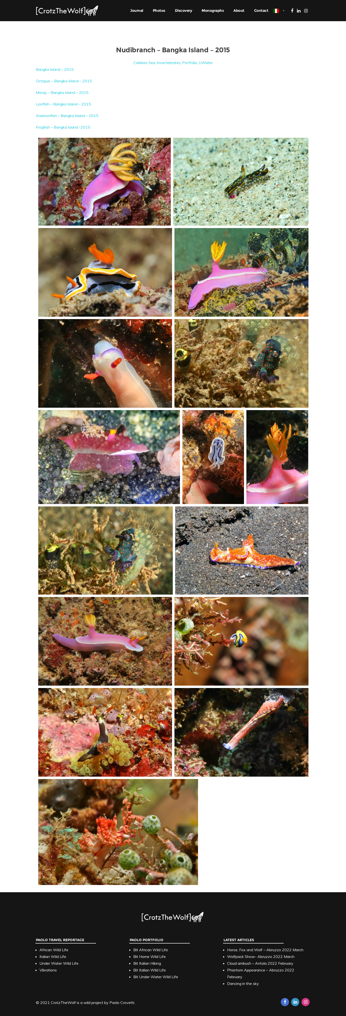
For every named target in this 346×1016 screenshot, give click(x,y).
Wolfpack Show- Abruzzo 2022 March (261, 956)
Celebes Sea (144, 62)
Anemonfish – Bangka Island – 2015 (67, 115)
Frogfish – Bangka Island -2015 (63, 127)
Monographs (213, 10)
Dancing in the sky (243, 983)
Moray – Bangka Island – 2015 (62, 92)
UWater (206, 62)
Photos (159, 10)
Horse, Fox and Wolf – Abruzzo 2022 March (265, 949)
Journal (136, 10)
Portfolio (189, 62)
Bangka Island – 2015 (55, 69)
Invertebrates (168, 62)
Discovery (183, 10)
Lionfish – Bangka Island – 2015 (63, 104)
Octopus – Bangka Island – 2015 (64, 81)
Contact (261, 10)
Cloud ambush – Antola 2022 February (260, 963)
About (238, 10)
